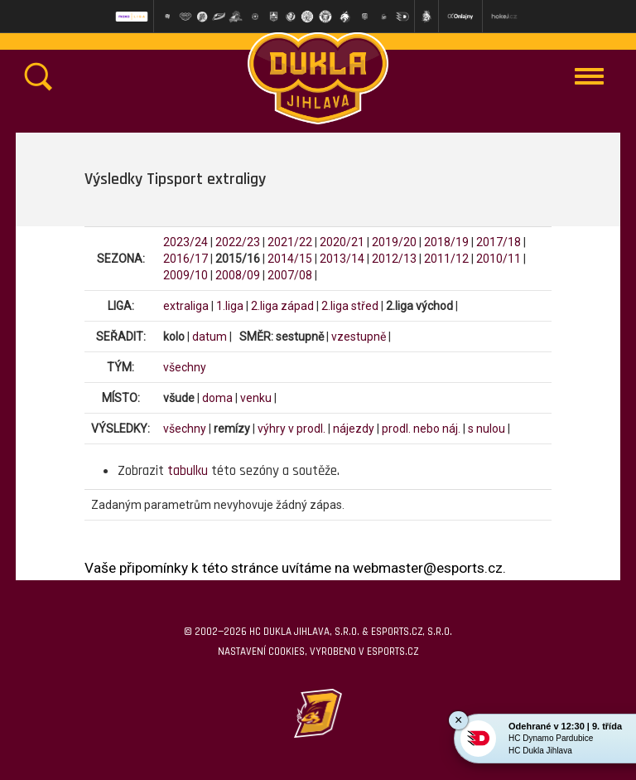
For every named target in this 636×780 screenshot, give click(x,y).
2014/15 (289, 258)
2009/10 (185, 275)
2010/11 (498, 258)
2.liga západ (282, 305)
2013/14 (342, 258)
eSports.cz (392, 651)
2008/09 (237, 275)
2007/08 (289, 275)
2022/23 (237, 242)
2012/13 (394, 258)
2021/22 (289, 242)
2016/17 (185, 258)
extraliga (186, 305)
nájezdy (353, 428)
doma (217, 398)
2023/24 (185, 242)
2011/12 (446, 258)
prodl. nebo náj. (421, 428)
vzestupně (358, 336)
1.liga (229, 305)
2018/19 (446, 242)
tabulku (187, 471)
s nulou (486, 428)
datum (209, 336)
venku (256, 398)
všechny (184, 367)
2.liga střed (349, 305)
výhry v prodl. (291, 428)
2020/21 (342, 242)
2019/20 (394, 242)
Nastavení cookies (261, 651)
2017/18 (498, 242)
